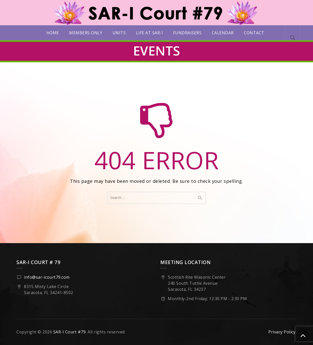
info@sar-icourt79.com (47, 277)
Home (52, 33)
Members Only (85, 33)
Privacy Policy (281, 332)
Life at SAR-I (149, 33)
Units (119, 33)
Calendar (223, 33)
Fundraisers (187, 33)
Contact (254, 33)
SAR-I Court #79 (69, 332)
